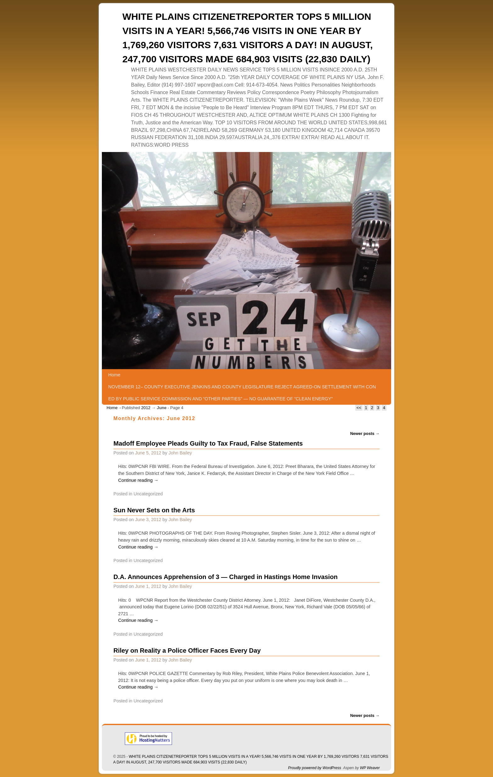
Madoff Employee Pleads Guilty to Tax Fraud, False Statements (208, 443)
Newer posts (365, 433)
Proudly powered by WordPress (314, 768)
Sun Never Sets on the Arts (154, 510)
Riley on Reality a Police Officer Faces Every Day (187, 650)
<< (359, 407)
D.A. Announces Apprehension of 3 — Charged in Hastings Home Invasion (226, 576)
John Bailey (180, 452)
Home (114, 374)
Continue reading (138, 480)
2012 (145, 407)
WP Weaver (370, 768)
